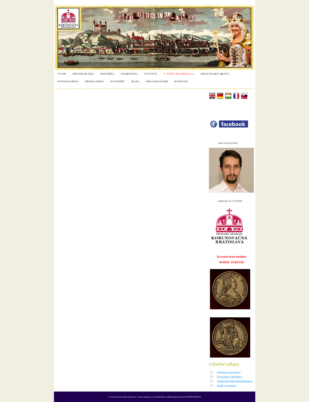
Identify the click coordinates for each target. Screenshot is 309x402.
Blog (135, 81)
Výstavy (150, 73)
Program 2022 (83, 73)
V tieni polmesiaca (179, 73)
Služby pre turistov (227, 385)
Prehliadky (94, 81)
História (107, 73)
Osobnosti (129, 73)
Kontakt (182, 81)
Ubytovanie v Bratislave (229, 376)
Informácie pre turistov (229, 372)
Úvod (62, 73)
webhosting (171, 397)
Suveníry (117, 81)
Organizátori (157, 81)
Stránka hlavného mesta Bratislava (235, 381)
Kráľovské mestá (215, 73)
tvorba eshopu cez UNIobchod (150, 397)
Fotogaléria (68, 81)
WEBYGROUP (194, 397)
